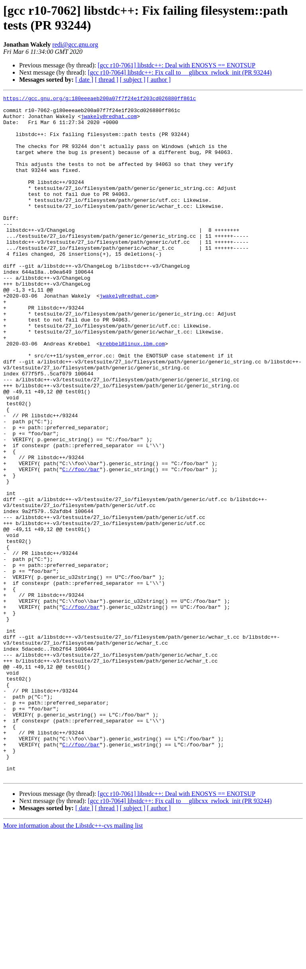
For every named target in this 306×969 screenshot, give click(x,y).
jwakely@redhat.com (109, 120)
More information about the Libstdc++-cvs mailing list (73, 962)
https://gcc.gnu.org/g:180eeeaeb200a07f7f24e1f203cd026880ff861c (99, 99)
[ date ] (84, 79)
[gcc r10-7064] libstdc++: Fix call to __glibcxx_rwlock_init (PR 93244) (180, 72)
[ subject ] (132, 79)
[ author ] (159, 79)
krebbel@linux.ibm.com (132, 393)
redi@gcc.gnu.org (75, 44)
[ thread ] (106, 79)
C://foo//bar (81, 544)
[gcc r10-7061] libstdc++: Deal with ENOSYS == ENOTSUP (176, 65)
